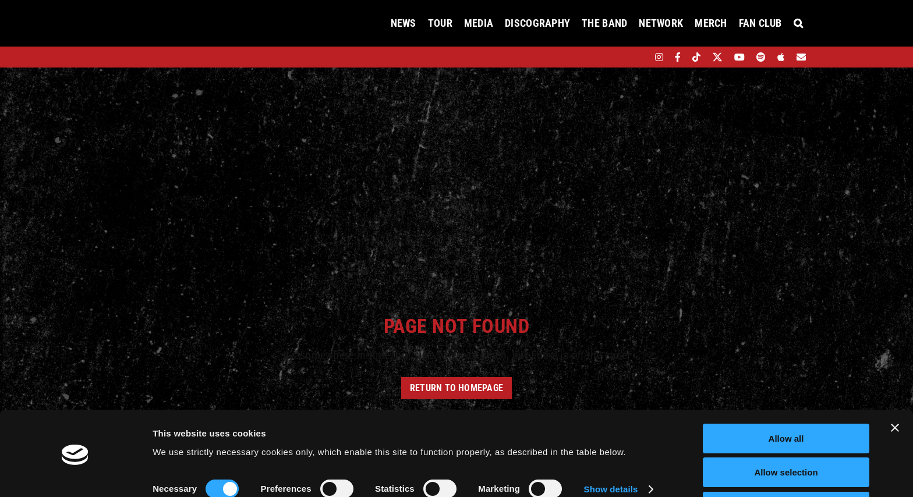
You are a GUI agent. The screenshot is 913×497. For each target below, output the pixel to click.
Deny (786, 468)
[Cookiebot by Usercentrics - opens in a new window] (75, 474)
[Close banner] (895, 389)
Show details (611, 451)
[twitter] (718, 57)
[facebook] (678, 57)
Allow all (786, 400)
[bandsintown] (639, 57)
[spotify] (761, 57)
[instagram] (659, 57)
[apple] (780, 57)
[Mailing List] (801, 57)
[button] (798, 23)
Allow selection (786, 434)
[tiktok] (696, 57)
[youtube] (739, 57)
